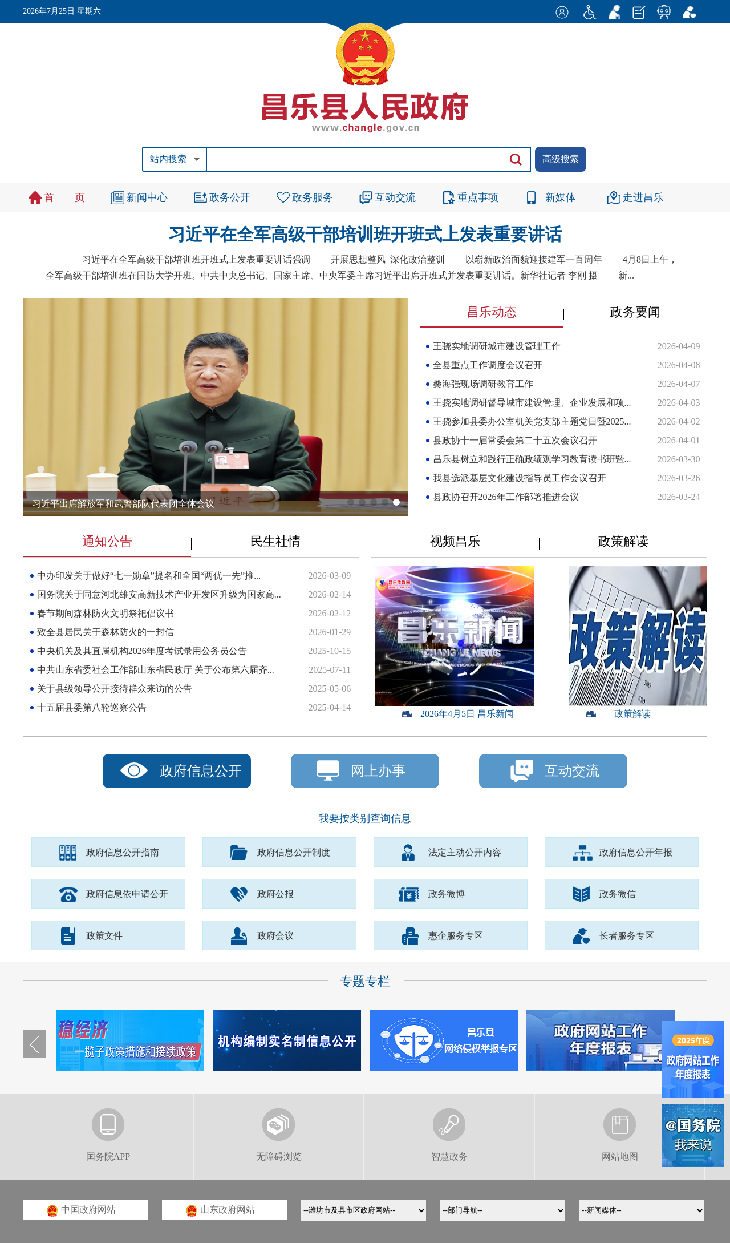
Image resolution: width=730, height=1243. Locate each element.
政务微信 (617, 894)
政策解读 (623, 541)
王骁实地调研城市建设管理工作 (497, 346)
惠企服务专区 (455, 936)
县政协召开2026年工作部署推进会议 (506, 497)
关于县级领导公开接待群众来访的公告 (114, 688)
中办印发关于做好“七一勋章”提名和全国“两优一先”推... (149, 575)
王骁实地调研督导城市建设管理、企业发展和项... (532, 402)
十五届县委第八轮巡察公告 (92, 707)
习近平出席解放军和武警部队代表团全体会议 (123, 503)
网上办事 (361, 770)
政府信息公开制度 (293, 852)
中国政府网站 (81, 1211)
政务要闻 (635, 312)
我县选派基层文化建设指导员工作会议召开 (519, 478)
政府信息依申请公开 (127, 894)
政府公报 (275, 894)
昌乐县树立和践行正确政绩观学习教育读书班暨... (532, 459)
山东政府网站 (220, 1211)
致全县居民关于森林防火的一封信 (105, 632)
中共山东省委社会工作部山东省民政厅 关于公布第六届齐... (155, 670)
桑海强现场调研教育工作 (483, 384)
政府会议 (275, 936)
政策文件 (104, 936)
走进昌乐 (643, 197)
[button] (350, 502)
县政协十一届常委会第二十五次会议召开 (515, 440)
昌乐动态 (492, 312)
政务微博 (446, 894)
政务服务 (312, 197)
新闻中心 (147, 197)
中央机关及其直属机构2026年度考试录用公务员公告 (142, 651)
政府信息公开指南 (122, 852)
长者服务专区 (626, 936)
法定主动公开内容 (464, 852)
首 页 (64, 197)
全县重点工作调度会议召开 (487, 365)
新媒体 (560, 197)
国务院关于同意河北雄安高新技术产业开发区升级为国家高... (159, 594)
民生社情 (275, 541)
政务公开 (229, 197)
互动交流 (395, 197)
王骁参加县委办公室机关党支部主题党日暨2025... (532, 421)
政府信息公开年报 (635, 852)
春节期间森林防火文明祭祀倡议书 (105, 613)
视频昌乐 (455, 541)
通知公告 (107, 541)
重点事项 (477, 197)
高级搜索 (560, 159)
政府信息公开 (201, 771)
